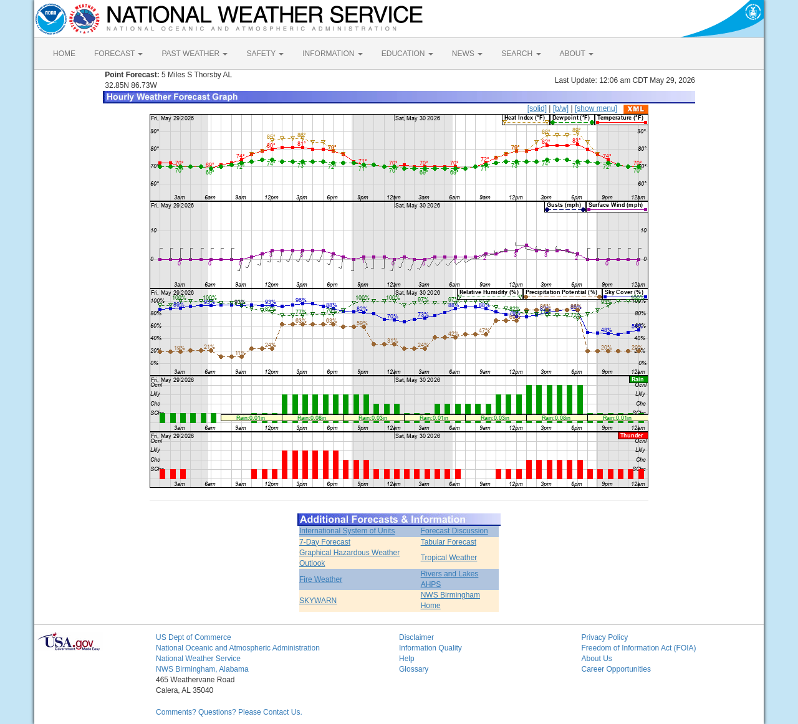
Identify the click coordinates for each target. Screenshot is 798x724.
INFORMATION (332, 53)
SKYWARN (318, 600)
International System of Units (347, 530)
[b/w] (561, 108)
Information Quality (430, 648)
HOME (64, 53)
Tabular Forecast (448, 542)
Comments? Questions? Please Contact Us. (229, 712)
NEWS (467, 53)
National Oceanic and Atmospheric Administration (238, 648)
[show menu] (596, 108)
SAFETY (265, 53)
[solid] (537, 108)
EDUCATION (407, 53)
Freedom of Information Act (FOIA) (639, 648)
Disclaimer (416, 637)
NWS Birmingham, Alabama (202, 669)
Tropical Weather (449, 557)
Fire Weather (320, 579)
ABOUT (577, 53)
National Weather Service (198, 658)
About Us (597, 658)
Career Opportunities (616, 669)
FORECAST (118, 53)
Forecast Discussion (454, 530)
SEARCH (521, 53)
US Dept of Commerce (193, 637)
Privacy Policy (605, 637)
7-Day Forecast (324, 542)
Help (407, 658)
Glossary (413, 669)
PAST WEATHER (194, 53)
